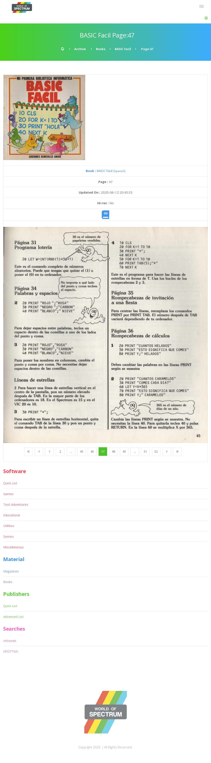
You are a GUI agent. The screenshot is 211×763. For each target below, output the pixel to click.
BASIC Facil (123, 49)
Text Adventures (15, 504)
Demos (8, 536)
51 (145, 451)
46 (92, 451)
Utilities (8, 526)
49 (124, 451)
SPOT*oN (10, 651)
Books (100, 49)
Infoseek (9, 640)
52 (156, 451)
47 (103, 451)
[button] (206, 18)
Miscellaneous (13, 547)
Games (8, 494)
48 (113, 451)
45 (81, 451)
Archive (80, 49)
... (71, 451)
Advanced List (13, 616)
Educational (11, 515)
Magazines (11, 571)
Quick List (10, 483)
